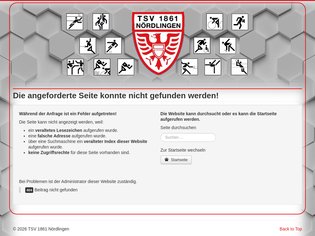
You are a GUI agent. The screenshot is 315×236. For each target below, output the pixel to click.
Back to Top (291, 228)
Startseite (176, 159)
